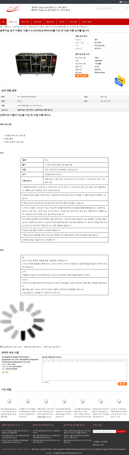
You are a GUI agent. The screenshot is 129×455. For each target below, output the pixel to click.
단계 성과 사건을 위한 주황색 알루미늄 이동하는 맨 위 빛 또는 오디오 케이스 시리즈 (119, 413)
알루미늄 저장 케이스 (52, 347)
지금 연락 (83, 76)
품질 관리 (50, 22)
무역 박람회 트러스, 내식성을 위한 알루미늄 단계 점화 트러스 (15, 436)
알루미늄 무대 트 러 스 (12, 425)
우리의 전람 (86, 22)
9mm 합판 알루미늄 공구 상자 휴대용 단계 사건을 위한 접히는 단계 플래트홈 (8, 413)
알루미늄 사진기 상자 (13, 347)
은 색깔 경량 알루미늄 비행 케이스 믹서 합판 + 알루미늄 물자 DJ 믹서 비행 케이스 (64, 413)
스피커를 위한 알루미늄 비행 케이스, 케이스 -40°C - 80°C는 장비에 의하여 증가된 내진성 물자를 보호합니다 (82, 414)
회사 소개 (25, 22)
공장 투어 (38, 22)
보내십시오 (121, 431)
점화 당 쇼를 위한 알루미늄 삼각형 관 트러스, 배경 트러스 (77, 436)
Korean (125, 2)
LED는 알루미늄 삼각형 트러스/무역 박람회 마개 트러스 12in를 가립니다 (77, 432)
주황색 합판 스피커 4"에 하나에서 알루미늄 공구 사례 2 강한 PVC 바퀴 (45, 411)
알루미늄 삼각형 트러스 (75, 425)
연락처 (61, 22)
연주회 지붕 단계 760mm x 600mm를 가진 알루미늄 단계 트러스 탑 (16, 441)
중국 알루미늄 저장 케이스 (22, 449)
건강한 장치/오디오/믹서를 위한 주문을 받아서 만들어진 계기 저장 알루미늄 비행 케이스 (100, 413)
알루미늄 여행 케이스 (33, 347)
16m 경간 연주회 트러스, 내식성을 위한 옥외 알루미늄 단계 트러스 (46, 436)
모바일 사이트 (98, 445)
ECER (80, 453)
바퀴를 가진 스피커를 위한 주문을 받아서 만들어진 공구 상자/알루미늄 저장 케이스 (27, 413)
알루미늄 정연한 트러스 (44, 425)
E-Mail (96, 442)
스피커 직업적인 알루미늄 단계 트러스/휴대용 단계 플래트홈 (15, 432)
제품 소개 (13, 22)
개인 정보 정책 (7, 449)
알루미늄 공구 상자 (20, 27)
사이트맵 (103, 442)
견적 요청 (73, 22)
